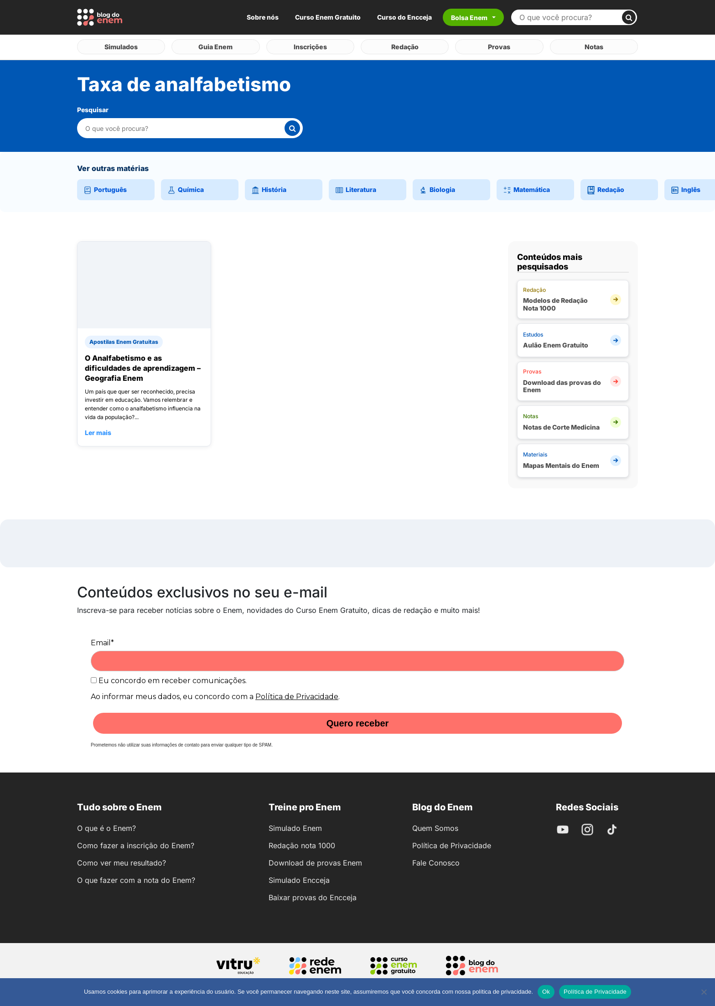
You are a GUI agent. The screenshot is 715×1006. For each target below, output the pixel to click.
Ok (546, 991)
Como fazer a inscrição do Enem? (135, 843)
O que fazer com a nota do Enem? (136, 878)
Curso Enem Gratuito (328, 17)
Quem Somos (435, 826)
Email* (102, 641)
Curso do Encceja (404, 17)
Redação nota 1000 (302, 843)
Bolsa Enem (469, 17)
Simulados (121, 46)
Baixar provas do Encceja (313, 895)
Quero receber (357, 721)
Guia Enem (216, 46)
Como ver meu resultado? (121, 861)
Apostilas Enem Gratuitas (123, 340)
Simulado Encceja (299, 878)
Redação (404, 46)
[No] (703, 991)
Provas (499, 46)
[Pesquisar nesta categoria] (184, 126)
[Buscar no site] (570, 17)
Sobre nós (263, 17)
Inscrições (310, 46)
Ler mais (98, 431)
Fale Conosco (436, 861)
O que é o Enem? (106, 826)
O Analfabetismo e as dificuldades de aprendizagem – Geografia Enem (143, 366)
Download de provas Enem (315, 861)
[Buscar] (629, 17)
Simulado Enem (295, 826)
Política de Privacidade (296, 694)
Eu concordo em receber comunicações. (169, 678)
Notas (594, 46)
